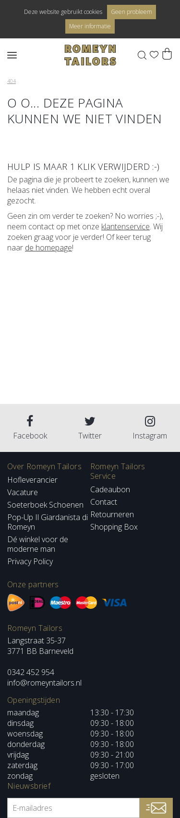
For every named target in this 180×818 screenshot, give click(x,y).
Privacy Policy (30, 561)
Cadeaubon (110, 489)
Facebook (30, 428)
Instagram (149, 428)
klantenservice (125, 226)
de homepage (48, 247)
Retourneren (112, 514)
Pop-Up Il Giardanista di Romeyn (47, 522)
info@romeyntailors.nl (44, 682)
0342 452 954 (30, 672)
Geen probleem (131, 12)
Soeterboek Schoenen (45, 505)
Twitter (90, 428)
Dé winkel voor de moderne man (37, 544)
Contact (103, 502)
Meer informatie (90, 26)
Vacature (22, 492)
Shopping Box (114, 527)
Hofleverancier (32, 480)
